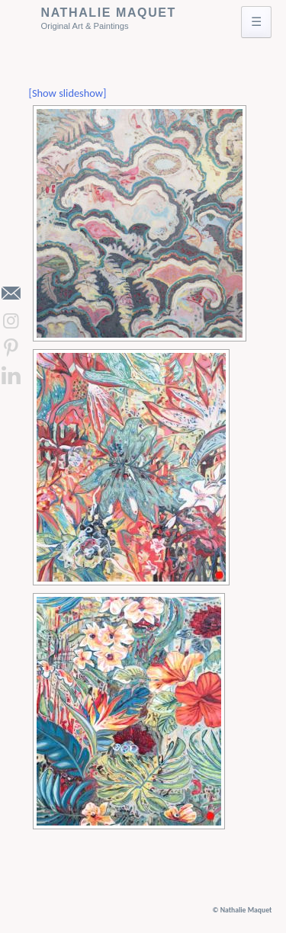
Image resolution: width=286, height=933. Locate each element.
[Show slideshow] (68, 93)
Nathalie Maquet (108, 12)
